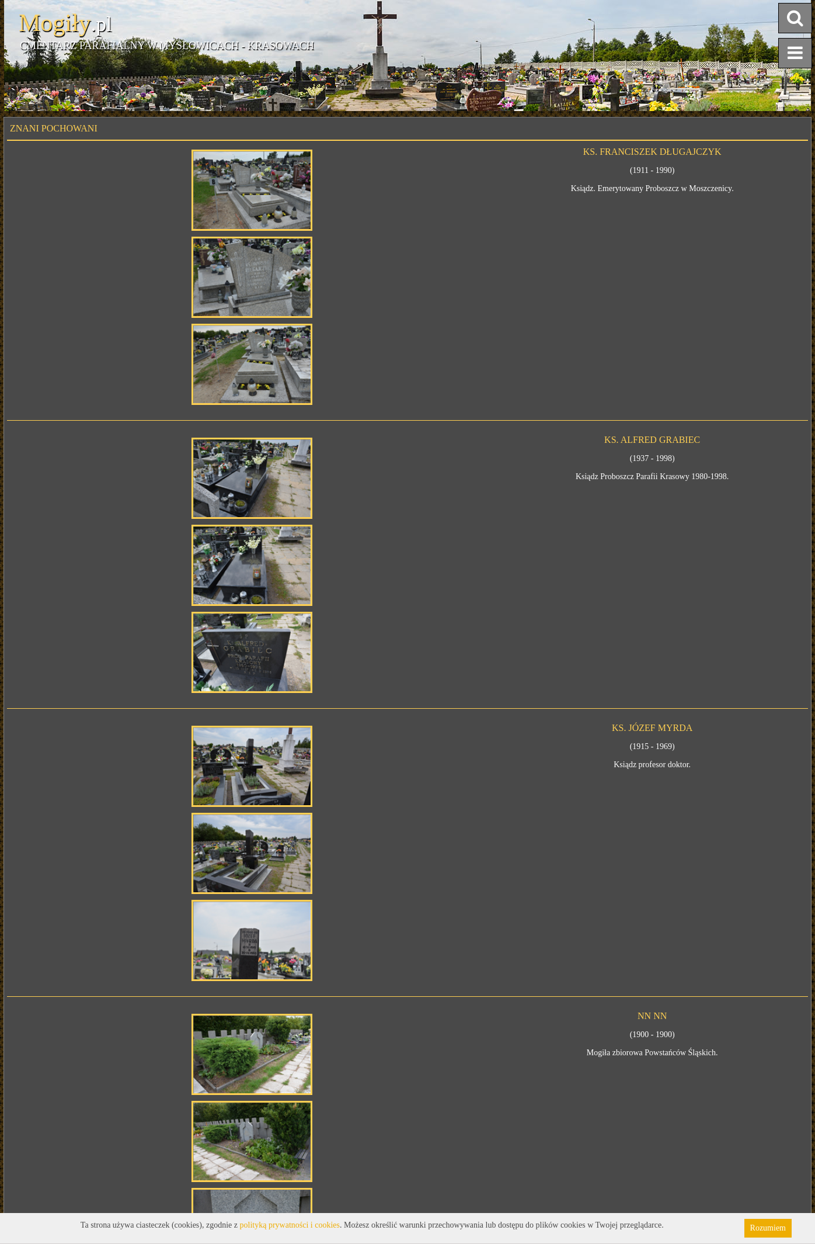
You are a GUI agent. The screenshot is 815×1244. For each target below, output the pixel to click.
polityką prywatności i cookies (290, 1225)
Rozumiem (768, 1228)
